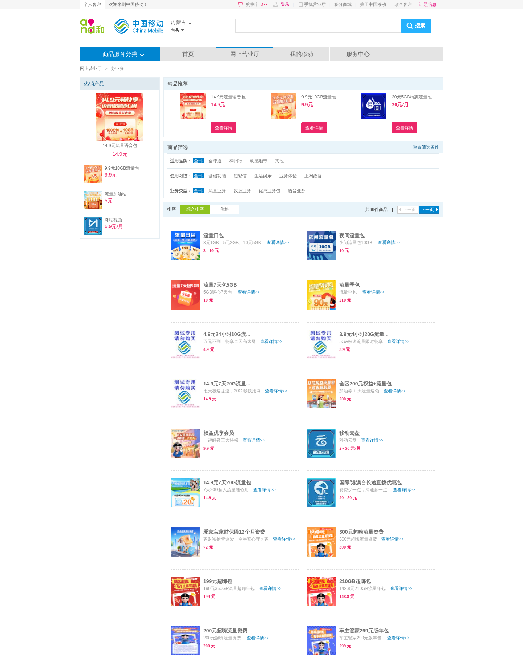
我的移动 (301, 54)
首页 (188, 54)
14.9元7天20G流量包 (227, 482)
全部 (198, 160)
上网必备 (313, 175)
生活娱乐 (263, 175)
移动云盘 (349, 433)
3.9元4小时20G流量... (363, 334)
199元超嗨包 (217, 581)
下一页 (427, 209)
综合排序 (195, 209)
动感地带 (258, 160)
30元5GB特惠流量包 (411, 97)
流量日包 (213, 235)
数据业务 (242, 190)
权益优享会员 (218, 433)
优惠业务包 (269, 190)
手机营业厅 (315, 4)
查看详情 (278, 242)
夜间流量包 (352, 235)
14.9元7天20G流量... (226, 384)
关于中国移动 (373, 4)
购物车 (256, 4)
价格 (224, 209)
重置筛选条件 (426, 147)
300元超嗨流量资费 (361, 532)
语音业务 (296, 190)
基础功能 (217, 175)
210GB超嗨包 (354, 581)
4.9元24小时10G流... (226, 334)
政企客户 (403, 4)
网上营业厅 (244, 54)
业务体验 (288, 175)
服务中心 (358, 54)
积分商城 (343, 4)
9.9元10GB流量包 (318, 97)
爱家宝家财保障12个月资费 (234, 532)
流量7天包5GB (220, 285)
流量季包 (349, 285)
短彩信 (240, 175)
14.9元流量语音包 (228, 97)
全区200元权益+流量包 (365, 384)
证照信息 (428, 4)
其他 (279, 160)
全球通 (215, 160)
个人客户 (92, 4)
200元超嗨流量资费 (225, 631)
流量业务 (217, 190)
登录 (285, 4)
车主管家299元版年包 (363, 631)
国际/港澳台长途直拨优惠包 (370, 482)
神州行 (235, 160)
